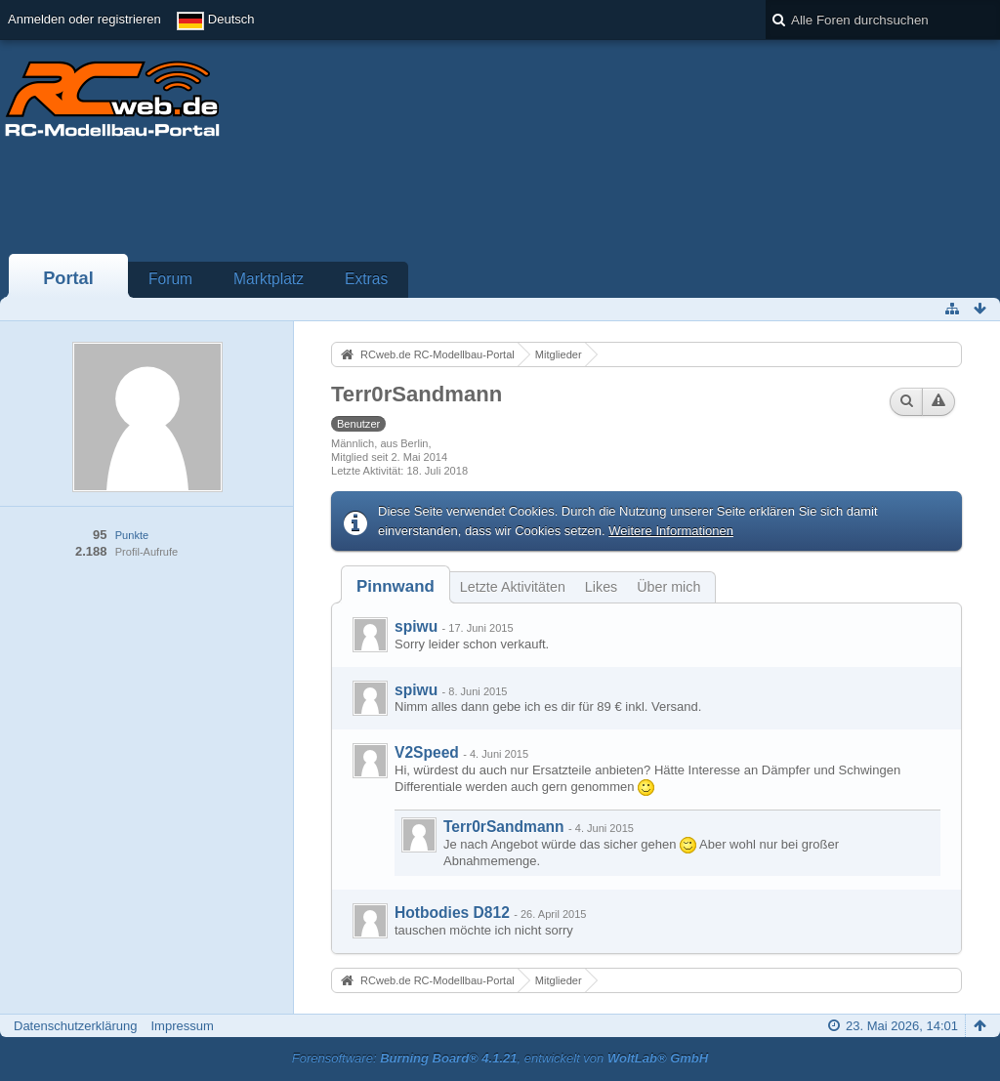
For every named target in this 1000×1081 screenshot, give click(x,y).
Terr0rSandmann (503, 826)
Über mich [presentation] (668, 587)
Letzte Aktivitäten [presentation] (512, 587)
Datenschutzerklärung (75, 1026)
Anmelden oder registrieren (84, 19)
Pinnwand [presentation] (395, 586)
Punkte (131, 535)
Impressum (181, 1026)
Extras (366, 278)
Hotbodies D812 (452, 912)
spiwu (416, 626)
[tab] (395, 586)
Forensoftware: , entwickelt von (500, 1058)
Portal (68, 278)
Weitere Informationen (670, 530)
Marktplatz (268, 278)
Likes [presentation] (601, 587)
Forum (170, 278)
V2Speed (427, 752)
